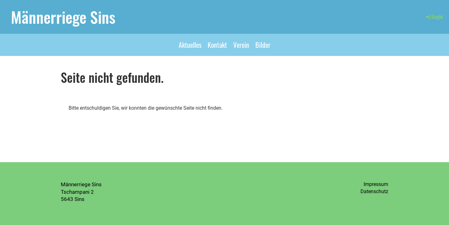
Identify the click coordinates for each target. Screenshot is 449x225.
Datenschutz (374, 191)
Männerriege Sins (63, 17)
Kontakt (217, 45)
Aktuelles (190, 45)
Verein (241, 45)
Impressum (376, 184)
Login (434, 16)
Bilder (262, 45)
